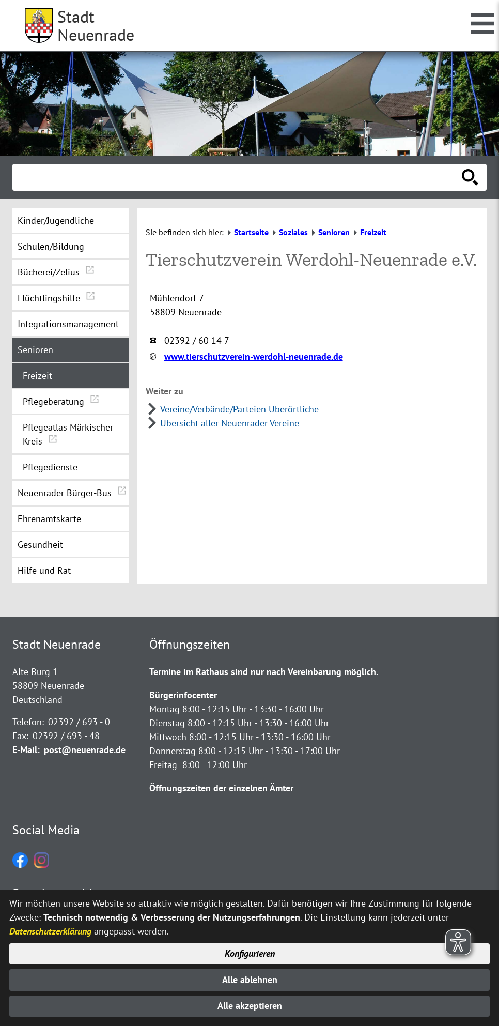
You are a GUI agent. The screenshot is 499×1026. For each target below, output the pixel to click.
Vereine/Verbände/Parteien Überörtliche (239, 409)
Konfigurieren (250, 954)
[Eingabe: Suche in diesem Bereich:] (238, 177)
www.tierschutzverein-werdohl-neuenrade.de (253, 356)
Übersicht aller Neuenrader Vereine (229, 423)
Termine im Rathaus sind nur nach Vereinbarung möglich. (263, 672)
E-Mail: (26, 750)
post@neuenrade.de (85, 750)
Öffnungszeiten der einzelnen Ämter (221, 788)
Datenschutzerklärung (50, 932)
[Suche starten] (470, 177)
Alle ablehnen (249, 980)
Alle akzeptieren (249, 1006)
